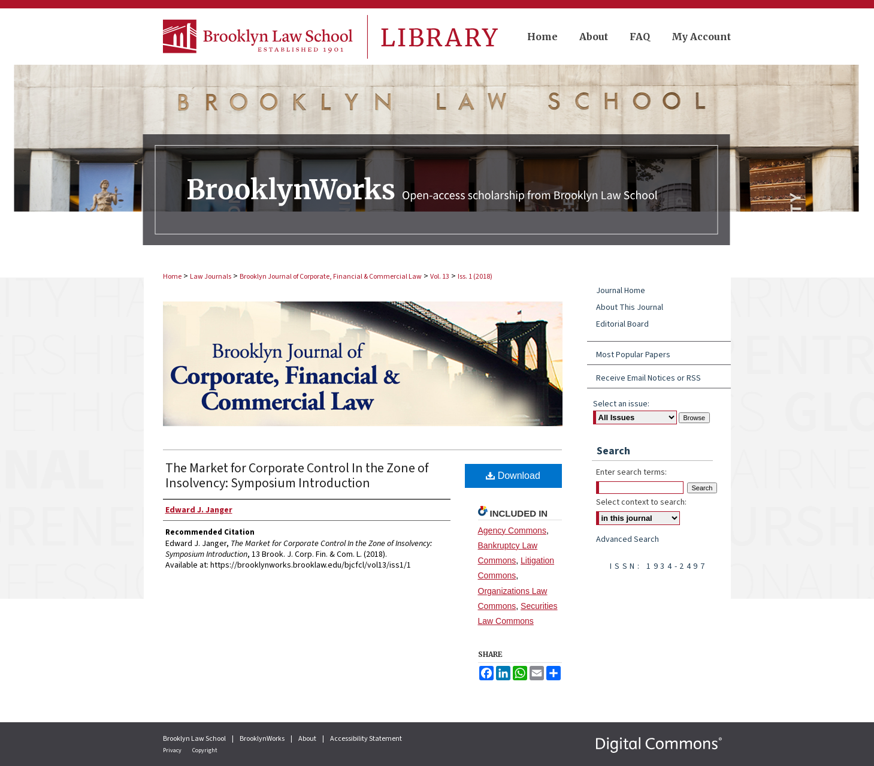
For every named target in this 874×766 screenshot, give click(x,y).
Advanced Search (627, 539)
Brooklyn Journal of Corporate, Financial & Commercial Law (331, 277)
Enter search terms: (631, 472)
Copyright (204, 750)
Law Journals (210, 277)
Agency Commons (512, 530)
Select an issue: (621, 404)
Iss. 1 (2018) (475, 277)
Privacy (173, 750)
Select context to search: (641, 502)
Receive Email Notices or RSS (648, 378)
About (307, 739)
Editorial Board (622, 324)
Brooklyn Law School (195, 739)
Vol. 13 (439, 277)
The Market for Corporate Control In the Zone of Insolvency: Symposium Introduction (296, 476)
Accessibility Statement (366, 739)
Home (172, 277)
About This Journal (629, 307)
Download (513, 476)
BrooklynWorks (263, 739)
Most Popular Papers (633, 355)
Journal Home (620, 291)
